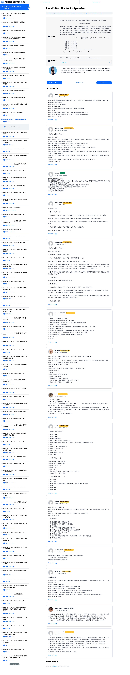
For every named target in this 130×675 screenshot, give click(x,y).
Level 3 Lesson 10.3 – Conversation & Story (77, 13)
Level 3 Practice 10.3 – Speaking (95, 13)
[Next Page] (18, 664)
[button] (109, 62)
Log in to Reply (52, 120)
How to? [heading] (64, 62)
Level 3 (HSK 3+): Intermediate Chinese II (12, 7)
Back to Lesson (79, 82)
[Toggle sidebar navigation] (28, 7)
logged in (56, 666)
